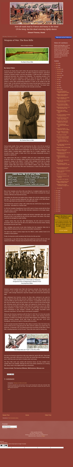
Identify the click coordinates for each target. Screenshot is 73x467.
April (58, 85)
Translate (11, 428)
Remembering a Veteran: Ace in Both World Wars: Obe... (63, 108)
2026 (57, 63)
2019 (57, 198)
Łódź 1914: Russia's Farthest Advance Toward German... (63, 137)
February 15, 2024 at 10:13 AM (20, 383)
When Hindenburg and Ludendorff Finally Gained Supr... (63, 125)
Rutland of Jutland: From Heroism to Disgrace (62, 150)
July (58, 79)
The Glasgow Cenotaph (62, 134)
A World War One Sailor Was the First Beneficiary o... (63, 153)
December (59, 69)
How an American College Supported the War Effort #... (63, 104)
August (58, 77)
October (58, 73)
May (58, 83)
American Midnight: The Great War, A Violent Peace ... (63, 98)
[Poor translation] (5, 445)
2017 (57, 203)
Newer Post (6, 415)
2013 (57, 211)
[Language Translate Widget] (9, 427)
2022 (57, 192)
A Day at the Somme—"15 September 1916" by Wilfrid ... (63, 129)
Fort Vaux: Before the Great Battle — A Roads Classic (62, 132)
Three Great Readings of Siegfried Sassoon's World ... (63, 92)
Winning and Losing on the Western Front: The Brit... (62, 121)
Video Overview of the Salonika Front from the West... (63, 101)
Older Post (48, 415)
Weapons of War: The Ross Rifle (63, 147)
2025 (57, 65)
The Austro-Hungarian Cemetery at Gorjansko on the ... (63, 115)
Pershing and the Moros (62, 174)
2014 (57, 209)
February (59, 89)
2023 (57, 190)
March (58, 87)
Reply (9, 389)
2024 (57, 67)
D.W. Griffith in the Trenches (62, 179)
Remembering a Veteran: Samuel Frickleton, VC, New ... (63, 164)
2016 (57, 205)
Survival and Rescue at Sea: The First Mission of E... (63, 168)
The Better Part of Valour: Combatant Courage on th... (63, 185)
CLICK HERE (63, 230)
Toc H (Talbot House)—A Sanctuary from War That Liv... (62, 141)
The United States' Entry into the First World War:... (63, 145)
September (59, 75)
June (58, 81)
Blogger (43, 436)
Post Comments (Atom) (13, 418)
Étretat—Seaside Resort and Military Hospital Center (63, 182)
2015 (57, 207)
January (58, 188)
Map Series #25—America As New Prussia (63, 161)
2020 (57, 196)
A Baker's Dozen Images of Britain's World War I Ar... (62, 95)
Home (27, 415)
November (59, 71)
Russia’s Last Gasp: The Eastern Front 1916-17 (63, 171)
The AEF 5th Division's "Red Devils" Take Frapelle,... (62, 118)
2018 (57, 200)
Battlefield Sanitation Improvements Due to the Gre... (62, 157)
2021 (57, 194)
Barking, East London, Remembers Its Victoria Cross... (62, 111)
